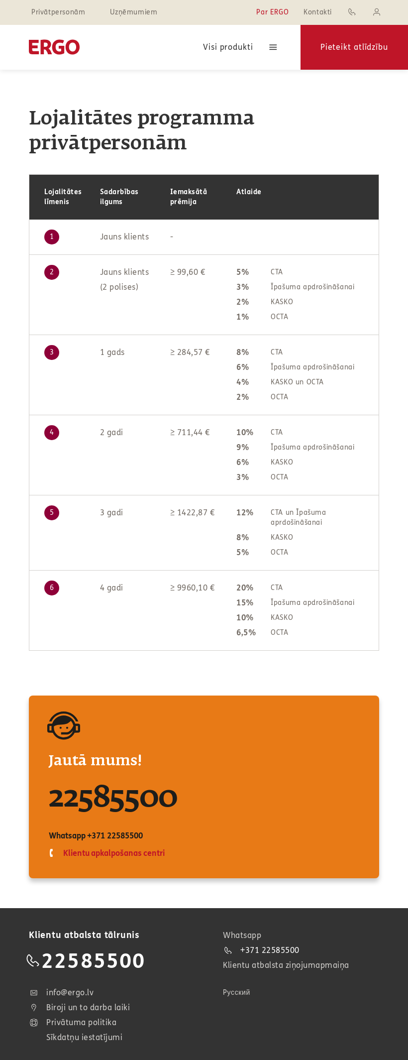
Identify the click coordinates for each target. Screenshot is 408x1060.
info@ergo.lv (61, 993)
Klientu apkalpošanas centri (113, 853)
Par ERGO (272, 12)
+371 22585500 (114, 835)
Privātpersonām (58, 12)
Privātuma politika (72, 1023)
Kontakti (318, 12)
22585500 (113, 798)
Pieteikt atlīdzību (354, 47)
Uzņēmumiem (133, 12)
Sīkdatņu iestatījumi (84, 1037)
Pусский (236, 992)
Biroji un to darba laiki (79, 1008)
